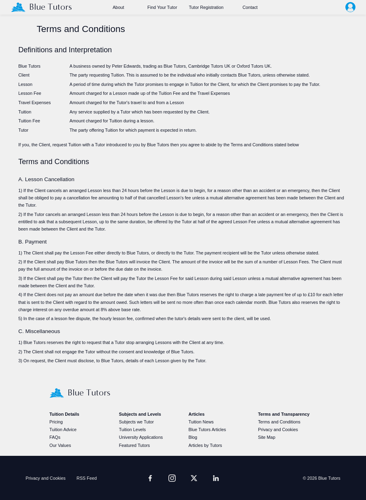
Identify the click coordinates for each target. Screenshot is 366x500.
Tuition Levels (132, 429)
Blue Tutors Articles (207, 429)
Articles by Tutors (205, 445)
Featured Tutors (134, 445)
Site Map (266, 437)
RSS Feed (87, 478)
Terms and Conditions (279, 421)
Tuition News (200, 421)
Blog (192, 437)
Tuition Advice (63, 429)
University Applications (141, 437)
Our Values (60, 445)
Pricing (56, 421)
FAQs (54, 437)
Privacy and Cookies (278, 429)
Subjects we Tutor (136, 421)
